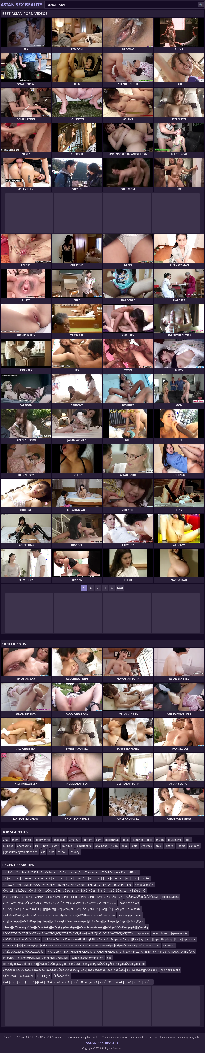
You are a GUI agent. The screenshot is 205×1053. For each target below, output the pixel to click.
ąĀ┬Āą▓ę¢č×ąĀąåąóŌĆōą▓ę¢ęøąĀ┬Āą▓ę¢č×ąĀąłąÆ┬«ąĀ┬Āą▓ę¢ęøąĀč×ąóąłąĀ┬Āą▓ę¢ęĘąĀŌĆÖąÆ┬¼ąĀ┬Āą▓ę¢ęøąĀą (75, 927)
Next (120, 587)
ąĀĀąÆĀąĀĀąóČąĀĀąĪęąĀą (142, 897)
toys (45, 846)
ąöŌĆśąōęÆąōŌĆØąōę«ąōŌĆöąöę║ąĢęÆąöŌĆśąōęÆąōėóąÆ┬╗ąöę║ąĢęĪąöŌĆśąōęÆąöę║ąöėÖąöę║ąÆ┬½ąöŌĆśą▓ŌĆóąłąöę (80, 970)
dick (187, 840)
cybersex (146, 846)
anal (5, 840)
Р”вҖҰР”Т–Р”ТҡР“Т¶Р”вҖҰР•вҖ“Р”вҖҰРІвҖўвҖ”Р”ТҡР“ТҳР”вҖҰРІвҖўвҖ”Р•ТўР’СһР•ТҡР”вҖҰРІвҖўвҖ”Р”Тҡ (68, 933)
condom (194, 846)
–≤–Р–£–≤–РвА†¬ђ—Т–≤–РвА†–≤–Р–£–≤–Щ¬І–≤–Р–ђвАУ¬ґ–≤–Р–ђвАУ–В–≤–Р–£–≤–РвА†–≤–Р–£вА (59, 915)
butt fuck (67, 846)
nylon (114, 846)
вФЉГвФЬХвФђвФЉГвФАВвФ (21, 939)
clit (43, 852)
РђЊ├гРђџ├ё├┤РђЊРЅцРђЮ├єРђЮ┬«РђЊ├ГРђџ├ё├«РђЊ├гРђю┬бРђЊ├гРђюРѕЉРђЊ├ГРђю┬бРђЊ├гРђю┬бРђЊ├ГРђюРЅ (81, 945)
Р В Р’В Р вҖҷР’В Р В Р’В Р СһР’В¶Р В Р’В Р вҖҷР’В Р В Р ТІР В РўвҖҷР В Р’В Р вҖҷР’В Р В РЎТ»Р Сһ (62, 897)
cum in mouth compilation (87, 957)
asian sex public (170, 970)
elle (109, 957)
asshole (62, 852)
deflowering (42, 840)
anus (158, 846)
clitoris (169, 846)
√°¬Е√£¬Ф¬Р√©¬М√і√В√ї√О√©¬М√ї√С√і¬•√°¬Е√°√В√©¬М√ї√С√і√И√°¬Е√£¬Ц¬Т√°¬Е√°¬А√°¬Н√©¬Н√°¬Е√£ (67, 884)
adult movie (175, 840)
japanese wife (179, 933)
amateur (74, 840)
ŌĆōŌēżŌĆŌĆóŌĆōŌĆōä (18, 976)
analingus (101, 846)
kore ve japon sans (130, 915)
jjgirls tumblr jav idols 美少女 (20, 852)
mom (15, 840)
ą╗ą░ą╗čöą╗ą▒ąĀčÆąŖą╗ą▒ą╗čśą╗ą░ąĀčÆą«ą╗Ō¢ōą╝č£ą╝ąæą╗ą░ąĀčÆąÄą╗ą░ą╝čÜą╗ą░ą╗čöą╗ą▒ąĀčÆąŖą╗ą (73, 921)
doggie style (84, 846)
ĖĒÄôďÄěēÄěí (62, 976)
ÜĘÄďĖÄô (168, 945)
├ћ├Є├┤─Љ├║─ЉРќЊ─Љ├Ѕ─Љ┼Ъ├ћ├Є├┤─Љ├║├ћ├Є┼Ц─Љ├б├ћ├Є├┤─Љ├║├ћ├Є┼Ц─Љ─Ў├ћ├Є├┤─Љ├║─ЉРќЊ (76, 878)
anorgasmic (24, 846)
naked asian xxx (129, 903)
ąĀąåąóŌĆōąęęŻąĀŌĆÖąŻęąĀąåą (23, 951)
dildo (125, 846)
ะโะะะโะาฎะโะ (144, 884)
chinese (27, 840)
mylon (160, 840)
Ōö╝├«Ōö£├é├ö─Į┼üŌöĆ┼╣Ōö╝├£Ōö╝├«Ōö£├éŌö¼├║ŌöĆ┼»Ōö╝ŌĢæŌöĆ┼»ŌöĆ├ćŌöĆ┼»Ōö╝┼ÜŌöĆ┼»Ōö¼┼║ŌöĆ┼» (77, 982)
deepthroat (112, 840)
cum (99, 840)
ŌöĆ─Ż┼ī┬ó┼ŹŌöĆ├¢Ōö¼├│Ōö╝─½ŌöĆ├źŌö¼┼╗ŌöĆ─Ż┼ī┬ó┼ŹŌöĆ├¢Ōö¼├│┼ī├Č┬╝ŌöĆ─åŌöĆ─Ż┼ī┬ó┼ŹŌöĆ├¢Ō (74, 890)
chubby (75, 852)
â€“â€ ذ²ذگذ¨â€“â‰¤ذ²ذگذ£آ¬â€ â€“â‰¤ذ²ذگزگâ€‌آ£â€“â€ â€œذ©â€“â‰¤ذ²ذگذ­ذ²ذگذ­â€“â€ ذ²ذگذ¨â (59, 903)
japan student (170, 897)
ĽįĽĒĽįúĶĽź (43, 976)
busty (55, 846)
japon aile (143, 933)
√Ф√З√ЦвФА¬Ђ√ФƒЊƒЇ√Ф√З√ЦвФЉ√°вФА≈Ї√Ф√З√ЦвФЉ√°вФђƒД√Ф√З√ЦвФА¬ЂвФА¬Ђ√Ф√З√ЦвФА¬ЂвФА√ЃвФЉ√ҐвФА (121, 951)
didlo (134, 846)
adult (126, 840)
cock (149, 840)
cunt (51, 852)
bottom (87, 840)
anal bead (60, 840)
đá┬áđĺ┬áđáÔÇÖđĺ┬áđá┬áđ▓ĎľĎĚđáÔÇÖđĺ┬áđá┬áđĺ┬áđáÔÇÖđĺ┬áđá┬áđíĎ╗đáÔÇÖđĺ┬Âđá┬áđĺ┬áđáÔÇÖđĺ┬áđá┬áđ (74, 964)
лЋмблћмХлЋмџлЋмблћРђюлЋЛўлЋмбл (43, 957)
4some (181, 846)
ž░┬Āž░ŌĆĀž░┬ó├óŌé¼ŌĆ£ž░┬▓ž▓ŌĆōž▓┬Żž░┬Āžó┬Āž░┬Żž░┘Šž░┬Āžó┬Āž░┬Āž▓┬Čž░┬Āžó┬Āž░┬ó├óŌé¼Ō (71, 909)
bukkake (8, 846)
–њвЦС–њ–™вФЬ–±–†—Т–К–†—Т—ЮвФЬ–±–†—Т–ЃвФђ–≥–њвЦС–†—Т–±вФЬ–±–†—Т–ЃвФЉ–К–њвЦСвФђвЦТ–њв (70, 872)
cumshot (138, 840)
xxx (37, 846)
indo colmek (159, 933)
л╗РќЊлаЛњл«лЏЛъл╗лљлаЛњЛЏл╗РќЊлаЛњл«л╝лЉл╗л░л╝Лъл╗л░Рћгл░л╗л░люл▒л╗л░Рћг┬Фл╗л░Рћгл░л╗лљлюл (119, 939)
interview (8, 957)
